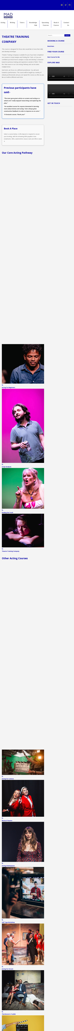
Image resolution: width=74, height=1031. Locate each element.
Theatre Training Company (10, 551)
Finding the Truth (7, 512)
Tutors (22, 22)
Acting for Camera (7, 779)
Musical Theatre (7, 820)
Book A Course (56, 24)
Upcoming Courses (45, 24)
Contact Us (66, 24)
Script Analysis (6, 467)
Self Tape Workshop (8, 922)
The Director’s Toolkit (9, 1014)
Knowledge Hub (33, 24)
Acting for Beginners (8, 387)
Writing (12, 22)
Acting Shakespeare (8, 865)
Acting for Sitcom (7, 969)
